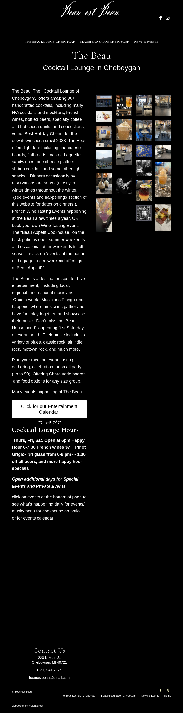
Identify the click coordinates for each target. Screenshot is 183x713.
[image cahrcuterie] (165, 219)
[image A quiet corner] (106, 138)
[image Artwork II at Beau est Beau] (145, 152)
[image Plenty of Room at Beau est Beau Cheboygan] (165, 132)
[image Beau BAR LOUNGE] (125, 107)
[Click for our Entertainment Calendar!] (49, 409)
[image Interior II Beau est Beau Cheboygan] (145, 132)
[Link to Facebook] (160, 17)
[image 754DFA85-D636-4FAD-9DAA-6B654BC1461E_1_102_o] (106, 217)
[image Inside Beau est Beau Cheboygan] (125, 156)
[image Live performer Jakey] (125, 188)
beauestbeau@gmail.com (49, 677)
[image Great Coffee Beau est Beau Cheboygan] (125, 131)
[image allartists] (145, 214)
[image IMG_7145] (106, 185)
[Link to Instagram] (167, 17)
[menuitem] (50, 42)
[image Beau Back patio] (106, 161)
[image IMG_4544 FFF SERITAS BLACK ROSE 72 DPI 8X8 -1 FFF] (145, 170)
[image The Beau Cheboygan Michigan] (106, 103)
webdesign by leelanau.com (28, 705)
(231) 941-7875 (49, 670)
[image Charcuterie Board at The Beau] (106, 118)
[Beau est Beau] (91, 18)
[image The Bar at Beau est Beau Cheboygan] (165, 107)
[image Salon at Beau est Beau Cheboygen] (165, 153)
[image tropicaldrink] (145, 192)
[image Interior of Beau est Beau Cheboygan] (145, 107)
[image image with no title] (165, 181)
